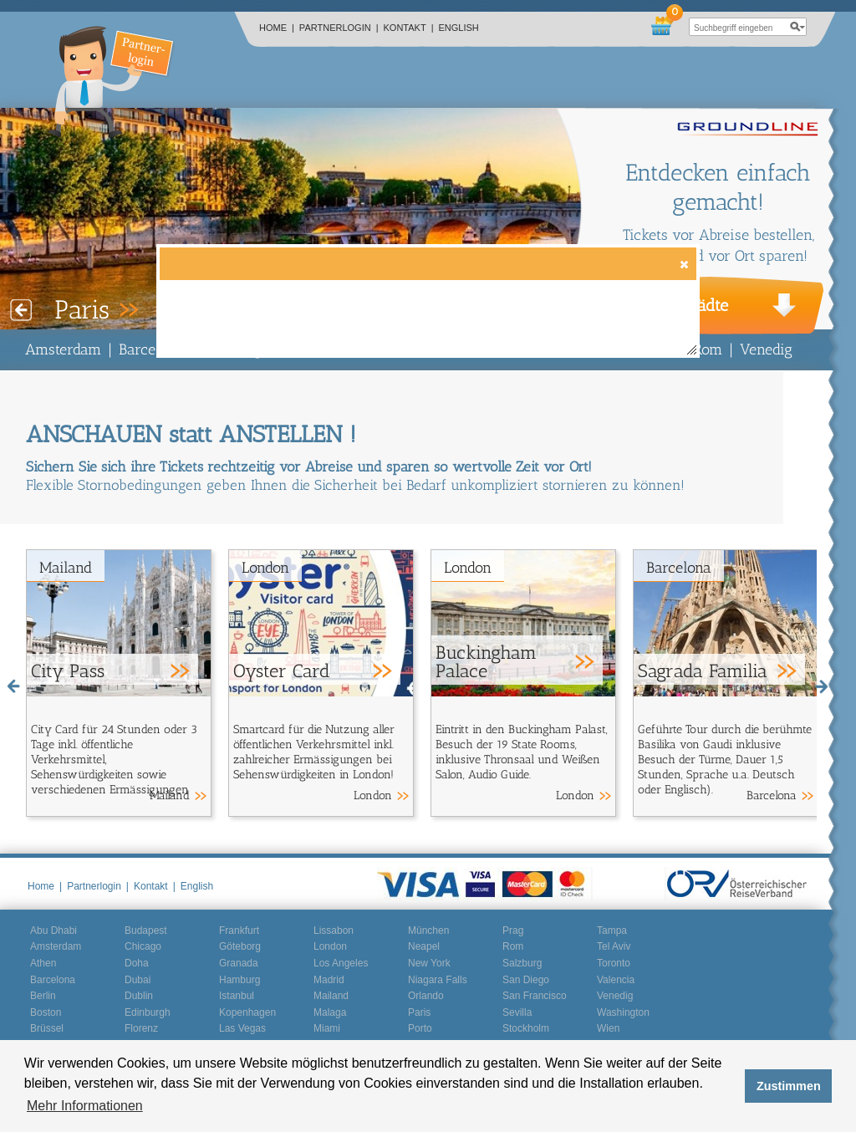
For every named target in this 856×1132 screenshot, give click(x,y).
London (265, 567)
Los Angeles (340, 963)
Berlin (43, 996)
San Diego (525, 980)
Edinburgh (148, 1012)
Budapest (146, 930)
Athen (43, 963)
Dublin (139, 996)
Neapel (424, 946)
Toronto (613, 963)
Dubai (137, 980)
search (797, 27)
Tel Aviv (613, 946)
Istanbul (236, 996)
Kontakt (409, 28)
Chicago (143, 946)
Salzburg (522, 963)
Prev (21, 310)
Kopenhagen (247, 1012)
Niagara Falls (437, 980)
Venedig (766, 349)
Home (276, 28)
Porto (420, 1028)
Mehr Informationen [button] (85, 1106)
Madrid (328, 980)
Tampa (612, 930)
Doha (137, 963)
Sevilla (517, 1012)
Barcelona (151, 349)
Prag (512, 930)
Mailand (65, 567)
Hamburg (239, 980)
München (428, 930)
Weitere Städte (675, 305)
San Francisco (534, 996)
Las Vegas (242, 1028)
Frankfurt (239, 930)
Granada (238, 963)
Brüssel (47, 1028)
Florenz (141, 1028)
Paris (419, 1012)
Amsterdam (63, 349)
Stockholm (525, 1028)
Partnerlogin (339, 28)
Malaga (329, 1012)
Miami (326, 1028)
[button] (683, 263)
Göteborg (240, 946)
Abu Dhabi (53, 930)
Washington (623, 1012)
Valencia (615, 980)
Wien (608, 1028)
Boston (45, 1012)
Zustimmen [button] (789, 1086)
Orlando (426, 996)
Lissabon (333, 930)
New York (429, 963)
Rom (707, 349)
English (459, 28)
